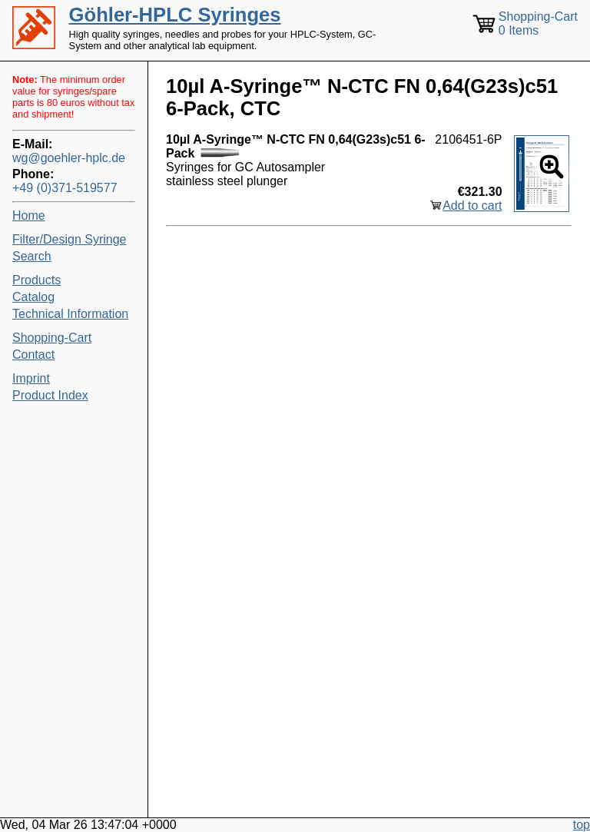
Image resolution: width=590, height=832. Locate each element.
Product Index (50, 395)
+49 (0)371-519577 (65, 187)
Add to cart (472, 205)
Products (36, 280)
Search (31, 256)
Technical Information (70, 313)
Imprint (31, 378)
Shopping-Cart (51, 337)
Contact (33, 354)
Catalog (33, 296)
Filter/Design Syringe (69, 239)
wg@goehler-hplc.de (68, 157)
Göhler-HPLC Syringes (175, 14)
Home (28, 215)
